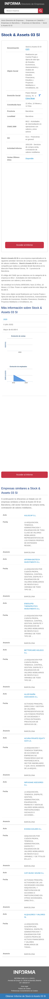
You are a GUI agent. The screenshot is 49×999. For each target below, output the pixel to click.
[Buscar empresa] (21, 10)
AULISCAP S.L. (30, 515)
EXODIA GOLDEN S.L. (33, 829)
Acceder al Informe (24, 245)
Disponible (29, 159)
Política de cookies (24, 988)
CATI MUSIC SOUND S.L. (34, 873)
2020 (5, 319)
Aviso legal (24, 986)
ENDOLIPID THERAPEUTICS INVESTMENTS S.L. (32, 606)
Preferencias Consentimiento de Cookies (24, 991)
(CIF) (27, 49)
